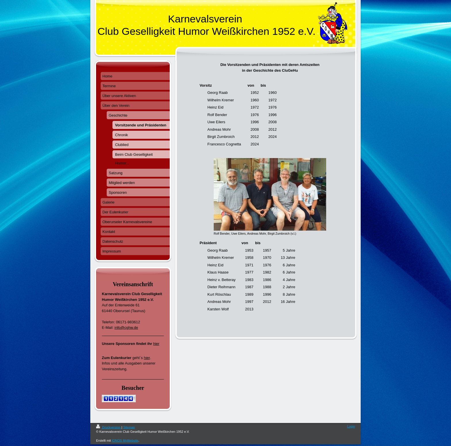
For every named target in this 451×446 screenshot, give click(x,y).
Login (351, 426)
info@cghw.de (126, 327)
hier (156, 343)
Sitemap (129, 427)
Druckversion (108, 427)
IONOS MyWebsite (125, 440)
